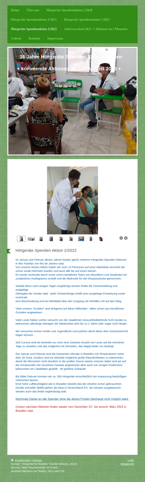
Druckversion (21, 460)
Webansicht (127, 463)
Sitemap (37, 460)
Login (131, 460)
